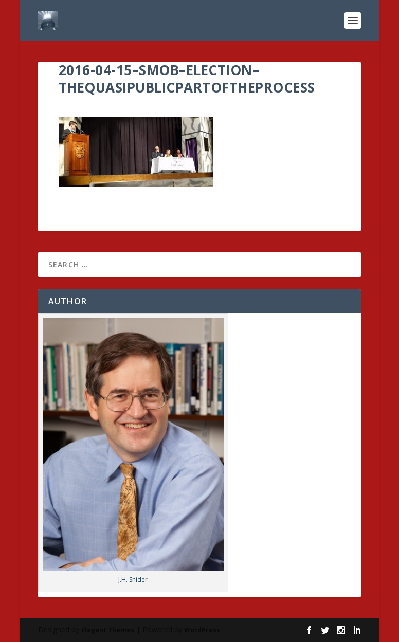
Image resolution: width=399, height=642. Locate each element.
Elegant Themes (107, 630)
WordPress (202, 630)
